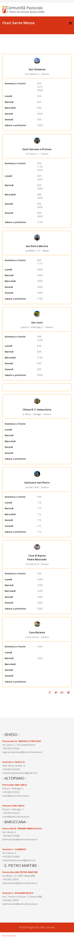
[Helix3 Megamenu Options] (70, 23)
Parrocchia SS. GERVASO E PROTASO (21, 741)
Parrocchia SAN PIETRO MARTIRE (20, 872)
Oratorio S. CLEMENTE (14, 849)
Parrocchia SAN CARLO (14, 784)
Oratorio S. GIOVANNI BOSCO (17, 893)
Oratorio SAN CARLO (13, 805)
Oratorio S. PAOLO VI (13, 762)
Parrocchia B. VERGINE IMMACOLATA (22, 828)
